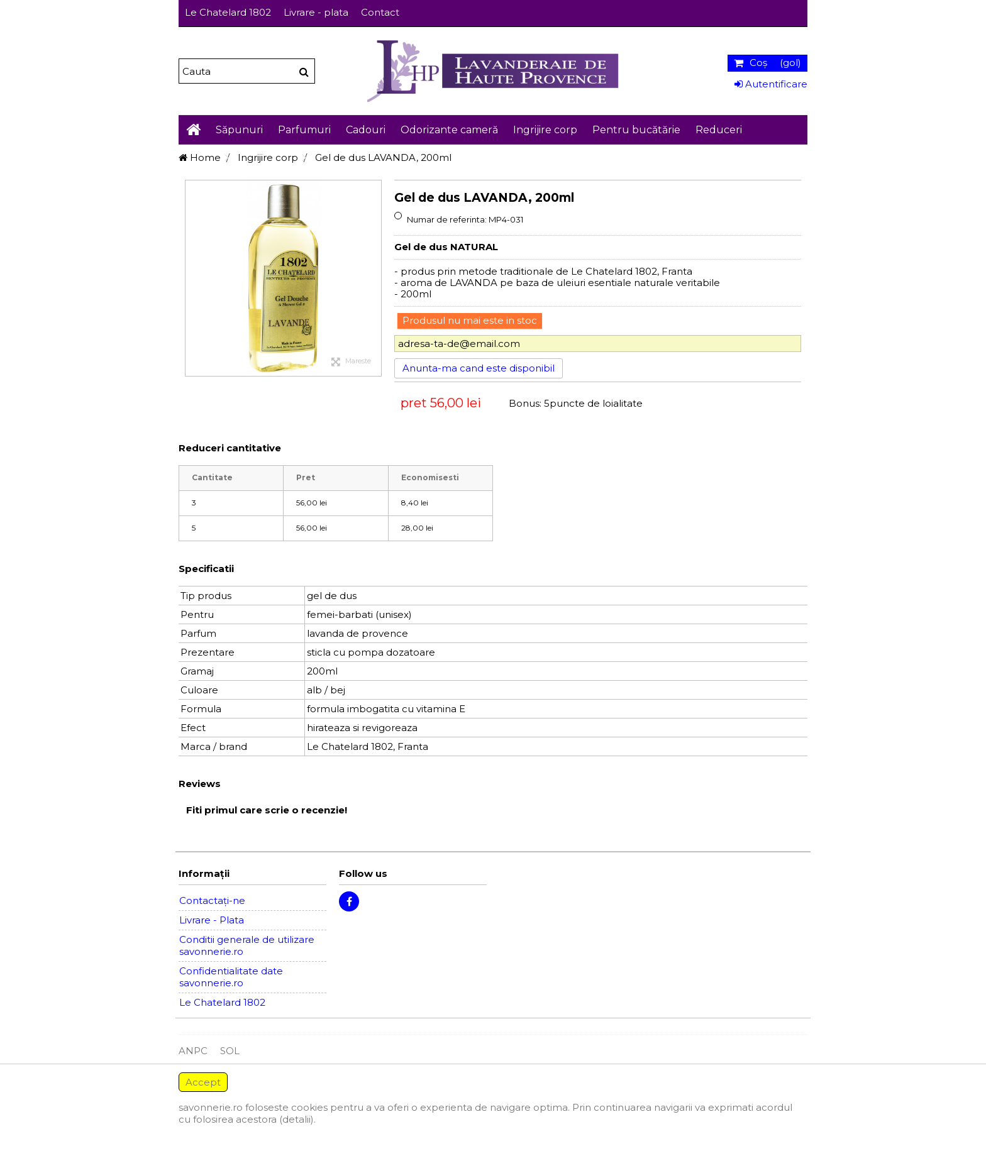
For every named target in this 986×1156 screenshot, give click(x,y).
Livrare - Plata (211, 920)
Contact (380, 12)
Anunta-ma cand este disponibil (478, 368)
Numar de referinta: (447, 219)
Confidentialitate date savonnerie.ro (231, 977)
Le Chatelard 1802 (228, 12)
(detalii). (297, 1119)
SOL (230, 1051)
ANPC (193, 1051)
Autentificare (770, 84)
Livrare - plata (316, 12)
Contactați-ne (212, 900)
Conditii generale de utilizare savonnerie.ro (246, 945)
